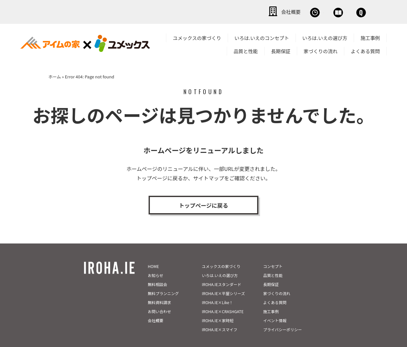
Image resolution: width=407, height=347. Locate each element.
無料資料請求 (159, 288)
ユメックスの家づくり (197, 36)
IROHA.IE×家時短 (218, 306)
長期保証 (280, 49)
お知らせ (155, 261)
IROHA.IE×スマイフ (219, 315)
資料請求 (302, 11)
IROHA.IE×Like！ (217, 288)
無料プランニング (163, 279)
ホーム (54, 75)
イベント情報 (275, 306)
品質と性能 (246, 49)
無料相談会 (257, 11)
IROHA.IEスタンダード (221, 270)
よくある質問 (365, 49)
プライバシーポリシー (282, 315)
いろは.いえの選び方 (324, 36)
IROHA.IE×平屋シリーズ (223, 279)
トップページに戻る (203, 205)
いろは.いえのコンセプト (262, 36)
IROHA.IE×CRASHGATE (223, 297)
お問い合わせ (349, 11)
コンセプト (273, 252)
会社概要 (213, 11)
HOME (153, 252)
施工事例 (370, 36)
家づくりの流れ (321, 49)
